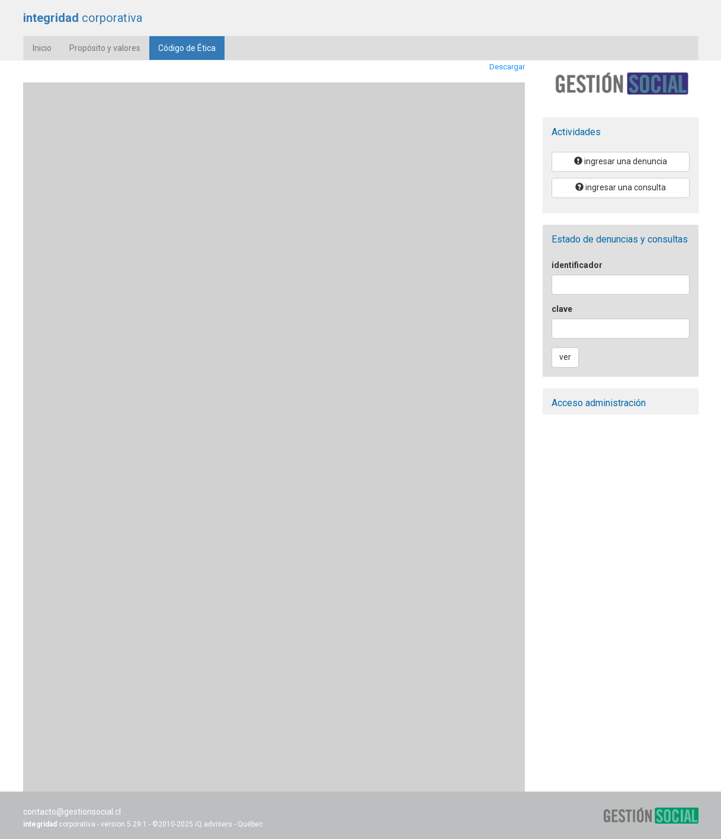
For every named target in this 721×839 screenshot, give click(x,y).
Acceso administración (599, 403)
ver (565, 357)
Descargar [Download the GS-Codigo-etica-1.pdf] (507, 66)
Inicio (42, 48)
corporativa (82, 18)
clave (562, 309)
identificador (577, 265)
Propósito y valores (104, 48)
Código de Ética (191, 47)
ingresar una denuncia (620, 161)
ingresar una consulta (620, 187)
